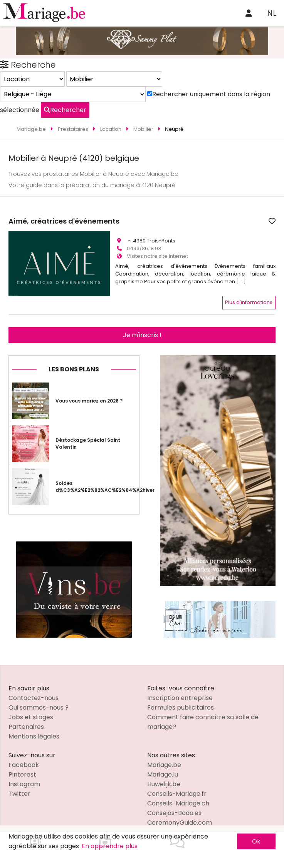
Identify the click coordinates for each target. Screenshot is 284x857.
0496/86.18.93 (144, 245)
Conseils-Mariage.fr (177, 784)
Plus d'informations (248, 293)
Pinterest (22, 765)
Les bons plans (74, 360)
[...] (241, 278)
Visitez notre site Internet (157, 252)
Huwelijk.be (163, 775)
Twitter (19, 784)
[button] (15, 250)
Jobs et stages (30, 708)
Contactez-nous (33, 689)
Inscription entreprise (180, 689)
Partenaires (26, 717)
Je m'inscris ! (142, 326)
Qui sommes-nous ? (38, 698)
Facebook (23, 756)
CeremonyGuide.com (179, 813)
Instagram (24, 775)
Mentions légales (33, 727)
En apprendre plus (110, 846)
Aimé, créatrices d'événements (170, 221)
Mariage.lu (162, 765)
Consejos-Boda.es (174, 804)
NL (271, 13)
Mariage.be (164, 756)
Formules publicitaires (180, 698)
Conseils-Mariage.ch (178, 794)
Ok (256, 841)
